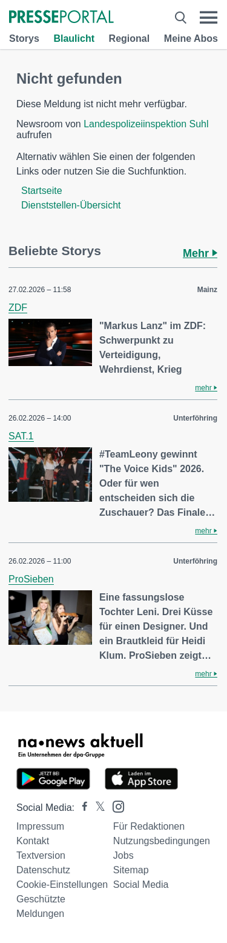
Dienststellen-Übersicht (71, 205)
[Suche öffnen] (180, 17)
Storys (24, 38)
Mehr (200, 253)
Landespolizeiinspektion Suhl (146, 124)
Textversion (40, 855)
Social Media (141, 884)
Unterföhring (195, 418)
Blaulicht (73, 38)
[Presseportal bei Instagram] (114, 806)
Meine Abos (191, 38)
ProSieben (31, 579)
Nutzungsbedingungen (161, 841)
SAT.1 (21, 436)
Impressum (40, 826)
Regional (129, 38)
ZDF (17, 307)
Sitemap (131, 870)
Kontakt (32, 841)
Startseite (41, 190)
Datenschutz (43, 870)
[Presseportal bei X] (96, 807)
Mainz (207, 289)
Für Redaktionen (149, 826)
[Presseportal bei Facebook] (81, 807)
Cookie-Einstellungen (62, 884)
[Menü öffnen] (208, 17)
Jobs (123, 855)
